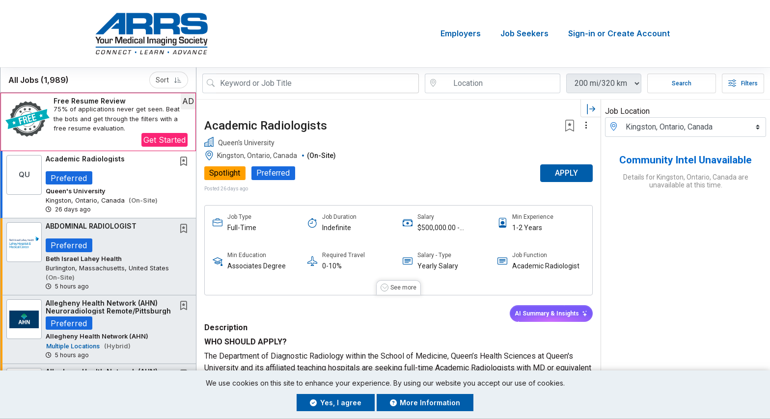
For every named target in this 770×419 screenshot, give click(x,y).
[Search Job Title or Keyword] (317, 83)
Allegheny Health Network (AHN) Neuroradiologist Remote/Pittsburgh (108, 307)
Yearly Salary (437, 266)
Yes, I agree (335, 402)
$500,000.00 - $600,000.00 (438, 228)
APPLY (566, 173)
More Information (425, 402)
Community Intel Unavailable (685, 160)
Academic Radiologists (85, 159)
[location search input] (499, 83)
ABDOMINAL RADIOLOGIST (91, 226)
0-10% (332, 266)
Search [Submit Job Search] (681, 83)
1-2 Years (527, 228)
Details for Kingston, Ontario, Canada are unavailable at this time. (685, 181)
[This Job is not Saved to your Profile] (185, 162)
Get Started (164, 140)
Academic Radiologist (545, 266)
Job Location (627, 111)
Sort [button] (169, 80)
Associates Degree (256, 266)
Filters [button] (743, 83)
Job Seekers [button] (524, 34)
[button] (98, 122)
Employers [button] (460, 34)
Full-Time (241, 228)
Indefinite (336, 228)
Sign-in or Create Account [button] (619, 34)
